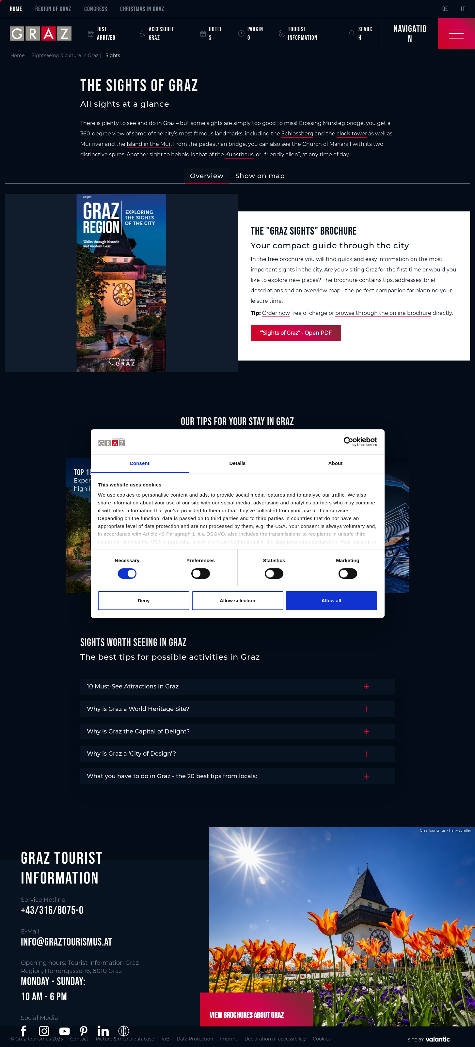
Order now (276, 313)
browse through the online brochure (383, 313)
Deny (144, 600)
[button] (25, 1031)
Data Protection (204, 1039)
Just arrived (102, 33)
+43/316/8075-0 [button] (52, 910)
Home (16, 8)
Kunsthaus (239, 154)
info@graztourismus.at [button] (66, 942)
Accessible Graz (157, 33)
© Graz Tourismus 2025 (37, 1039)
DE (445, 8)
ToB (173, 1039)
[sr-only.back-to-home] (45, 33)
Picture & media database (130, 1039)
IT (463, 8)
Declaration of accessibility (289, 1039)
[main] (237, 416)
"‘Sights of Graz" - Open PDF (297, 333)
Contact (81, 1039)
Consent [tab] (140, 463)
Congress (95, 8)
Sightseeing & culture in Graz (65, 55)
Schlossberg (297, 134)
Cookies (338, 1039)
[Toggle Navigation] (428, 33)
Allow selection (237, 600)
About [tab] (335, 463)
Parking (250, 33)
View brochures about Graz (246, 1015)
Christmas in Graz (142, 8)
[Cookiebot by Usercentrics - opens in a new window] (348, 442)
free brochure (286, 259)
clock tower (352, 134)
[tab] (207, 176)
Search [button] (360, 33)
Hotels (211, 33)
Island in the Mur (149, 144)
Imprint (240, 1039)
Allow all (331, 600)
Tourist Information (298, 33)
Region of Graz (53, 8)
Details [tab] (238, 463)
